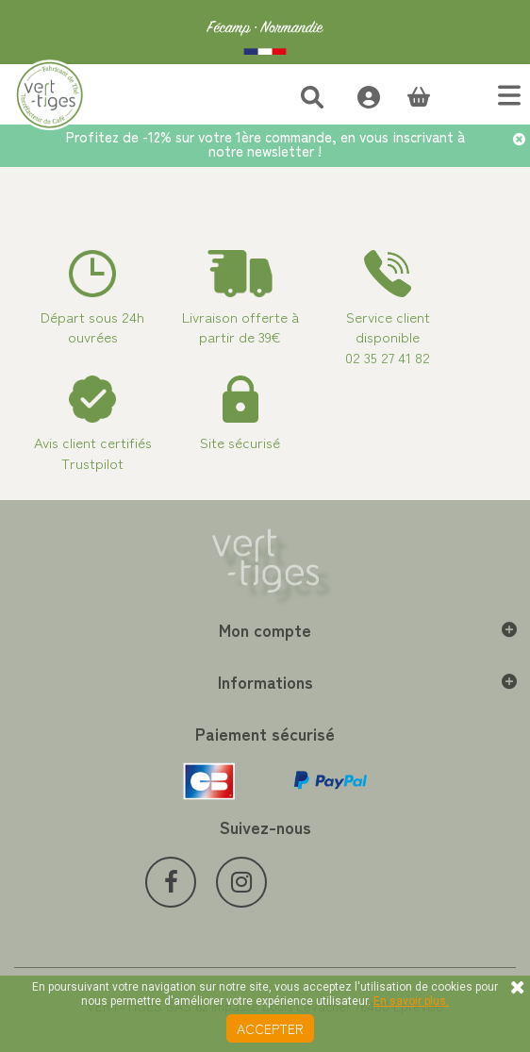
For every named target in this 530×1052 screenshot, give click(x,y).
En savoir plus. (411, 1001)
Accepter (270, 1028)
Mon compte (265, 629)
